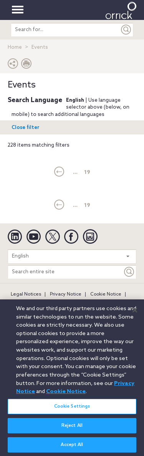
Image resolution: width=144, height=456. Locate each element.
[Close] (134, 314)
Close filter (26, 128)
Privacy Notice (65, 294)
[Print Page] (26, 65)
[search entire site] (65, 30)
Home (15, 47)
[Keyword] (129, 272)
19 (87, 172)
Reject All (72, 430)
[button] (13, 65)
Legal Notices (26, 294)
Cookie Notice (105, 294)
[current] (59, 172)
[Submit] (126, 30)
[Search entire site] (65, 272)
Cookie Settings (72, 411)
